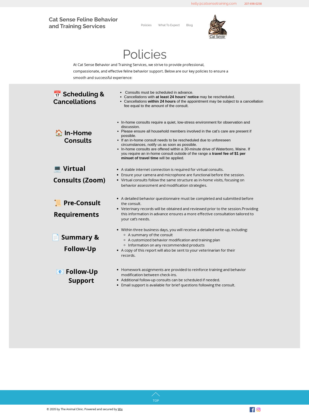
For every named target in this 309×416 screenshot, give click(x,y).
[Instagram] (258, 409)
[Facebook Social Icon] (252, 409)
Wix (120, 409)
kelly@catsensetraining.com (214, 3)
